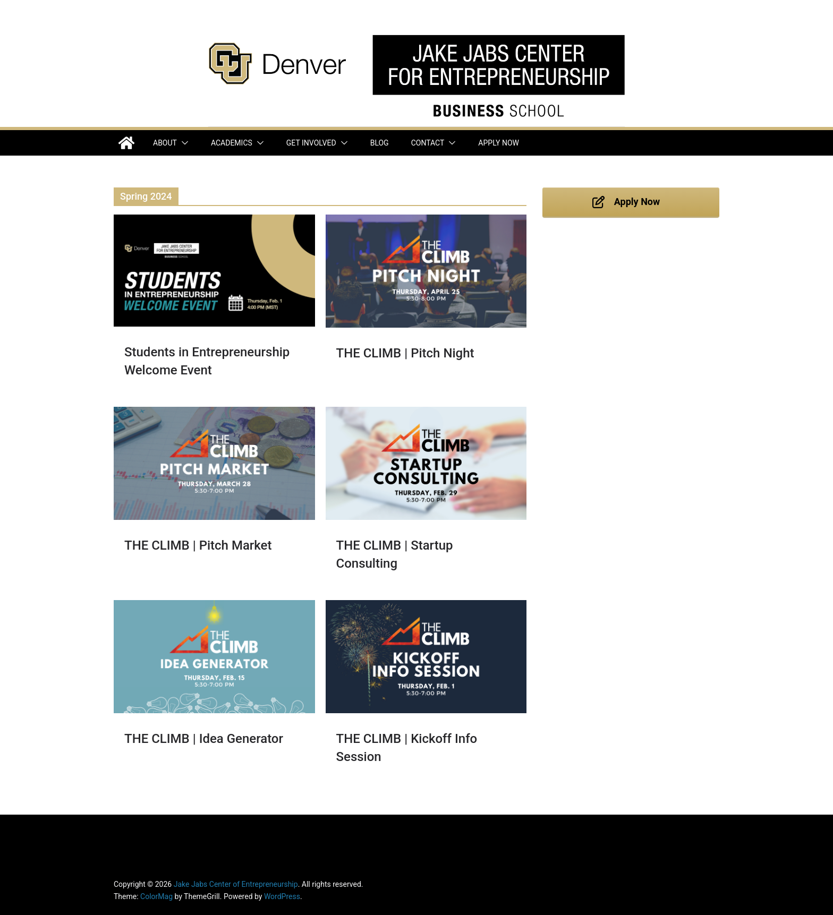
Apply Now (498, 143)
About (165, 143)
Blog (379, 143)
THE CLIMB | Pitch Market (197, 545)
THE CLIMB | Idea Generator (203, 738)
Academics (231, 143)
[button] (183, 142)
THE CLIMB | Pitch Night (405, 353)
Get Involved (311, 143)
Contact (428, 143)
